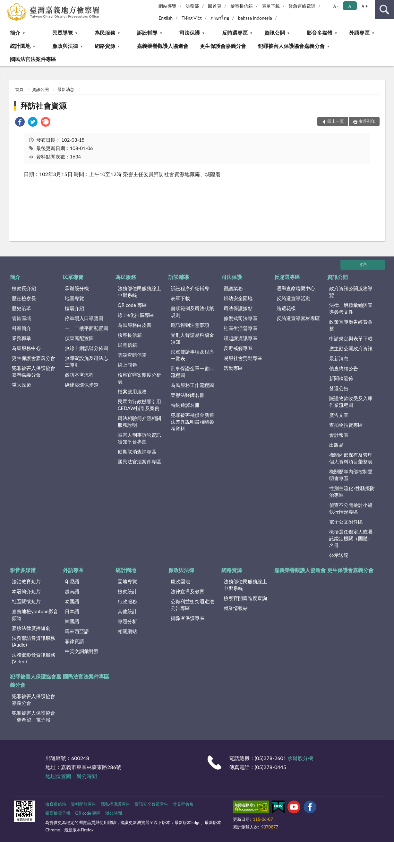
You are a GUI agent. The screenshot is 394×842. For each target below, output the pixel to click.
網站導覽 (167, 6)
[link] (20, 122)
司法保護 (189, 33)
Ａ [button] (349, 6)
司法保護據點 (238, 308)
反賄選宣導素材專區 (298, 318)
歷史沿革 (21, 308)
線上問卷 (127, 365)
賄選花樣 (286, 308)
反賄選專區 (235, 33)
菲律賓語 (74, 641)
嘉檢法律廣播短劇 (31, 628)
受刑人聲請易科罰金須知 (192, 338)
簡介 (15, 33)
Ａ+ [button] (364, 6)
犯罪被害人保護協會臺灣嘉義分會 (33, 371)
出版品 (336, 445)
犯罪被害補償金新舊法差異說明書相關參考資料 (192, 421)
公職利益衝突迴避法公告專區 (192, 604)
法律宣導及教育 (187, 591)
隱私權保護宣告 (115, 804)
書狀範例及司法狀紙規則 (192, 311)
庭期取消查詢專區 (137, 451)
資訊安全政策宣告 (151, 804)
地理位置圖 (58, 776)
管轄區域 (21, 318)
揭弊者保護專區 (187, 618)
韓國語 (72, 621)
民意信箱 (127, 345)
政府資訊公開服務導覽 (351, 291)
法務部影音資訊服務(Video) (33, 658)
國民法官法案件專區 (33, 59)
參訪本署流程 (79, 375)
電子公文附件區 (346, 521)
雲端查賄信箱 (132, 355)
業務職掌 (21, 338)
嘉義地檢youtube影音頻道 (35, 614)
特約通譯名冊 (185, 405)
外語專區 (359, 33)
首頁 (19, 89)
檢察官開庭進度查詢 (245, 598)
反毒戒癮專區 (238, 348)
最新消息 (65, 89)
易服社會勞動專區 (243, 358)
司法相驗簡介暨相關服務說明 (139, 421)
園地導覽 (127, 581)
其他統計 (127, 611)
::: (5, 4)
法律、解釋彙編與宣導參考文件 (351, 308)
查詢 (384, 9)
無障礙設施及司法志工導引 (86, 361)
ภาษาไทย (219, 18)
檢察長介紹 (24, 288)
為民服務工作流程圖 (192, 385)
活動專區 (233, 368)
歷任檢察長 (24, 298)
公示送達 (338, 555)
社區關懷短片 (26, 601)
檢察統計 (127, 591)
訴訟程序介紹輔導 (190, 288)
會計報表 (338, 435)
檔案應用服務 (132, 391)
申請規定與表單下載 (351, 338)
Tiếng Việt (192, 18)
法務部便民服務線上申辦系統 (139, 291)
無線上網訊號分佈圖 (86, 348)
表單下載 (271, 6)
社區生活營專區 (240, 328)
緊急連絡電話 (301, 6)
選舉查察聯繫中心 (296, 288)
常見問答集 (183, 804)
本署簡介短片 (26, 591)
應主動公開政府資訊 (351, 348)
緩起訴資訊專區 (240, 338)
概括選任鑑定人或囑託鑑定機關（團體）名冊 (351, 538)
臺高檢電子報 (57, 813)
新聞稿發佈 (341, 378)
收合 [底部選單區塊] (363, 264)
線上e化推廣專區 (136, 315)
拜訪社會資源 (43, 105)
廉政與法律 (65, 46)
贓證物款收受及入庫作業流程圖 (351, 401)
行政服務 (127, 601)
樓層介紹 (74, 308)
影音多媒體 (319, 33)
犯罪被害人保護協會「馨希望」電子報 (33, 716)
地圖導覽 (74, 298)
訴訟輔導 (147, 33)
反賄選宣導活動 (293, 298)
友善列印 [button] (367, 121)
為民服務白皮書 (134, 325)
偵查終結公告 (343, 368)
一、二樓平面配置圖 (86, 328)
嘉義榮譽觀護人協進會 (162, 46)
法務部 (192, 6)
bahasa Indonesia (255, 18)
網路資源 (105, 46)
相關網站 (127, 631)
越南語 (72, 591)
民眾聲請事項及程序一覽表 (192, 355)
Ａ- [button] (335, 6)
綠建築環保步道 (81, 385)
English (165, 18)
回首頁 (214, 6)
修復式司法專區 (240, 318)
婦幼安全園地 (238, 298)
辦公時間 (86, 776)
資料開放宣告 (83, 804)
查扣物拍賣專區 (346, 425)
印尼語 (72, 581)
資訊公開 (274, 33)
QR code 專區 (132, 305)
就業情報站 (236, 608)
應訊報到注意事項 (190, 325)
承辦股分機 (77, 288)
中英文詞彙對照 (81, 651)
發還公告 (338, 388)
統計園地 (20, 46)
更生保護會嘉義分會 (223, 46)
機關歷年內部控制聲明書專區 (351, 475)
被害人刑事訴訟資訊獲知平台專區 (139, 438)
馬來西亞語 (77, 631)
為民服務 (105, 33)
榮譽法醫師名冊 (187, 395)
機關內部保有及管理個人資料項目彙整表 (351, 458)
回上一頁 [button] (335, 121)
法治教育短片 (26, 581)
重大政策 (21, 385)
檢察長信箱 (241, 6)
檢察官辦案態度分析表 (139, 378)
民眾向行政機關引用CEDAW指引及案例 (139, 405)
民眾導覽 (62, 33)
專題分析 (127, 621)
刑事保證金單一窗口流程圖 (192, 371)
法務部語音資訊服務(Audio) (33, 641)
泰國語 (72, 601)
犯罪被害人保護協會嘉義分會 (291, 46)
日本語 (72, 611)
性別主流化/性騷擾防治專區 (352, 491)
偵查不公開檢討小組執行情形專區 (351, 508)
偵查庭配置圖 (79, 338)
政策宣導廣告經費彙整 (351, 325)
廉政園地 (180, 581)
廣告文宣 (338, 415)
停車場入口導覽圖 (84, 318)
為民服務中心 (26, 348)
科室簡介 (21, 328)
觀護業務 (233, 288)
